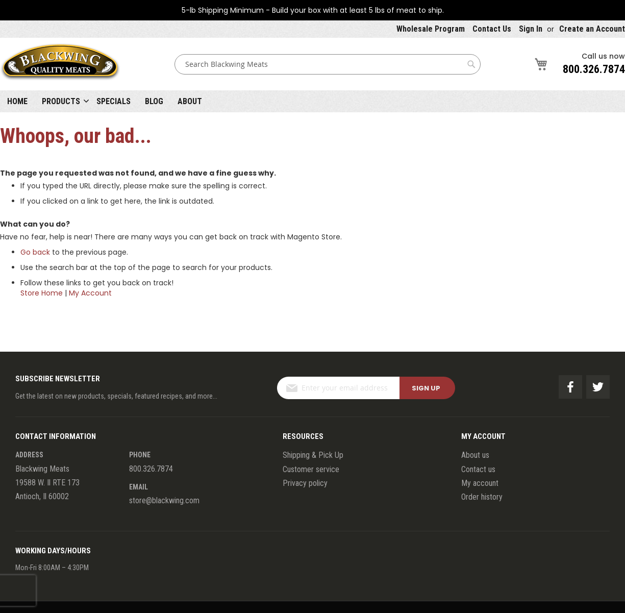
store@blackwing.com (164, 500)
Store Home (41, 293)
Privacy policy (305, 483)
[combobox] (327, 64)
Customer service (311, 469)
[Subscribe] (427, 388)
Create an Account (592, 29)
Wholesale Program (430, 29)
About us (475, 455)
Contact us (478, 469)
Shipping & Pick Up (313, 455)
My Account (90, 293)
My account (479, 483)
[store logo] (60, 64)
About (190, 101)
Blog (154, 101)
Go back (35, 252)
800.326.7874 (594, 69)
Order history (482, 497)
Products (61, 101)
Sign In (530, 29)
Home (17, 101)
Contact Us (491, 29)
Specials (113, 101)
